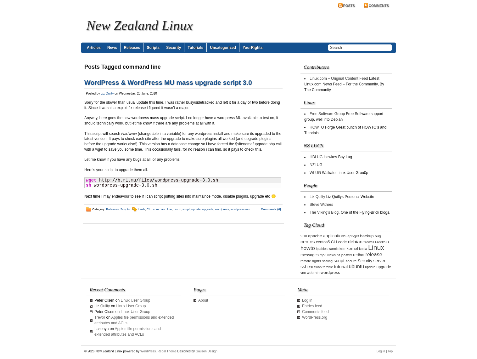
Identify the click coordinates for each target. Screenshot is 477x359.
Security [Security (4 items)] (365, 261)
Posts (349, 6)
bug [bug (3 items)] (378, 236)
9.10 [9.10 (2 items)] (303, 236)
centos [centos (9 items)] (307, 241)
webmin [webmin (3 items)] (313, 272)
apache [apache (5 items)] (315, 236)
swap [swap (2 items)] (318, 267)
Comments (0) (271, 209)
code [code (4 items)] (342, 242)
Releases (132, 47)
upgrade (207, 209)
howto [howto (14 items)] (307, 248)
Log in (307, 300)
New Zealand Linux (139, 25)
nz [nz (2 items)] (338, 255)
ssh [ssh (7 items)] (304, 266)
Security (173, 47)
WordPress (148, 351)
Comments (379, 6)
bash (141, 209)
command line (162, 209)
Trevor (99, 317)
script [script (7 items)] (339, 260)
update (195, 209)
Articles (94, 47)
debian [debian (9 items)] (355, 241)
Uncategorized (223, 47)
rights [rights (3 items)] (316, 261)
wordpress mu (240, 209)
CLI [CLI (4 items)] (334, 242)
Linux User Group (135, 300)
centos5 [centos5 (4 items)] (323, 242)
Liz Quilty (107, 93)
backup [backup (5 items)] (366, 236)
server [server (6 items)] (379, 260)
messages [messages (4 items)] (309, 255)
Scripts (153, 47)
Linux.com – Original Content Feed (339, 78)
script (186, 209)
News (112, 47)
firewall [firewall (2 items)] (368, 242)
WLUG (315, 173)
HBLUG (316, 157)
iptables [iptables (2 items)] (322, 249)
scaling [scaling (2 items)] (327, 261)
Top (390, 351)
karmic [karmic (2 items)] (333, 249)
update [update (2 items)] (370, 267)
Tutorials (195, 47)
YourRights (253, 47)
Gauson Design (206, 351)
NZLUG (316, 165)
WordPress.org (314, 317)
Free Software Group (327, 114)
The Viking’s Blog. (325, 212)
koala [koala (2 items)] (363, 249)
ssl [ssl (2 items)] (311, 267)
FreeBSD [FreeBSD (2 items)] (382, 242)
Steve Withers (321, 204)
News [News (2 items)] (331, 255)
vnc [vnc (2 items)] (303, 273)
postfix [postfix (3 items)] (346, 255)
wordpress (222, 209)
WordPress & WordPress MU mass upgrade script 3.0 (168, 82)
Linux (177, 209)
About (203, 300)
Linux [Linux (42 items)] (376, 248)
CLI (149, 209)
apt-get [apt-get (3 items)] (353, 236)
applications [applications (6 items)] (334, 235)
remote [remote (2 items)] (305, 261)
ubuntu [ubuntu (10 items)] (356, 266)
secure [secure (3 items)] (350, 261)
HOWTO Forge (322, 127)
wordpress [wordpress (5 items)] (330, 272)
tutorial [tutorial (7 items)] (341, 266)
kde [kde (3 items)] (342, 248)
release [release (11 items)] (374, 254)
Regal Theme (167, 351)
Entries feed (312, 306)
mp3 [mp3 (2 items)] (323, 255)
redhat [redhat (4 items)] (358, 255)
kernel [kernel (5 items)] (352, 248)
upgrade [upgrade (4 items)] (383, 267)
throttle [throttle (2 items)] (328, 267)
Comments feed (315, 312)
